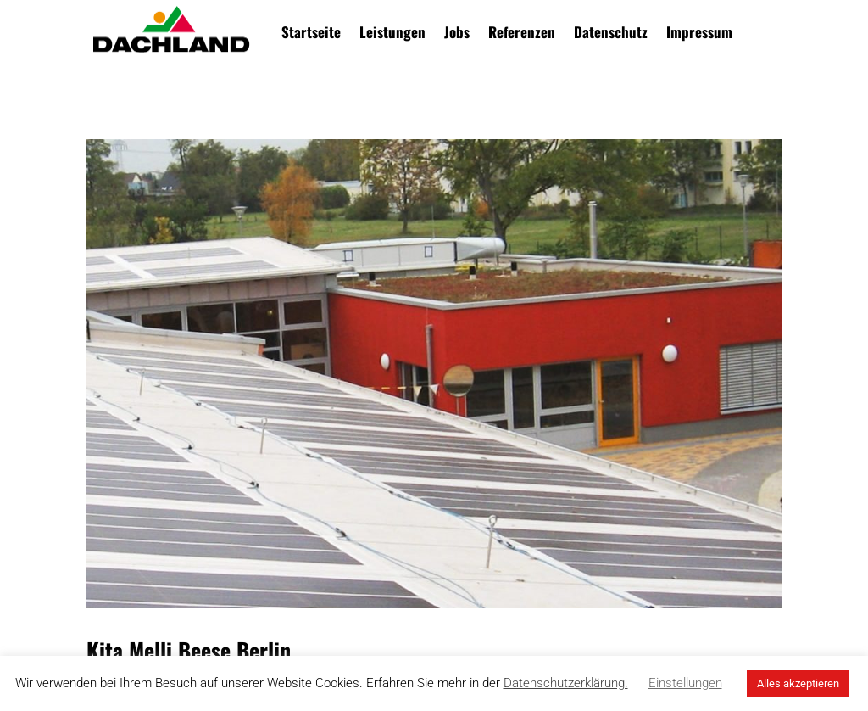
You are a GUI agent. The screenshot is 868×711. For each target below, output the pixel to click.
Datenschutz (611, 31)
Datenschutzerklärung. (566, 683)
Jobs (457, 31)
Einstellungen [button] (685, 683)
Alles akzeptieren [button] (798, 683)
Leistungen (392, 31)
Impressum (699, 31)
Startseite (311, 31)
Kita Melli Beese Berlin (188, 650)
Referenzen (521, 31)
